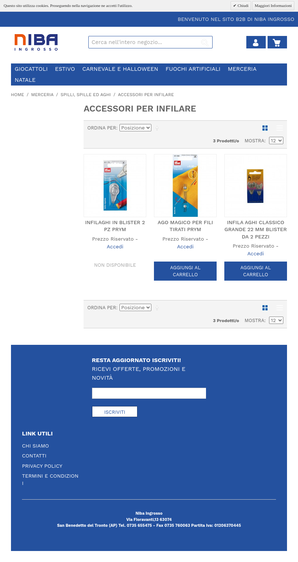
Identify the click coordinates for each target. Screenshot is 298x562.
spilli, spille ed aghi (85, 94)
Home (17, 94)
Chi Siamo (35, 446)
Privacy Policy (42, 466)
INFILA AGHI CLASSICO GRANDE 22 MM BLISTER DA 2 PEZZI (255, 229)
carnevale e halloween (120, 69)
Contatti (34, 456)
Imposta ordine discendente (158, 128)
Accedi (115, 246)
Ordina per (101, 128)
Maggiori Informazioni (273, 5)
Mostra (254, 140)
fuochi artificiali (193, 69)
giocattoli (31, 69)
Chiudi (242, 5)
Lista (277, 128)
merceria (242, 69)
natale (25, 80)
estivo (65, 69)
